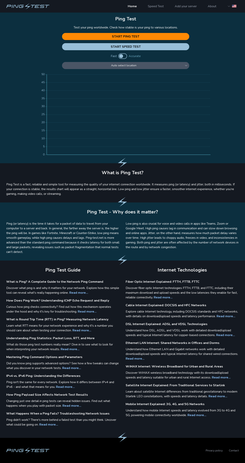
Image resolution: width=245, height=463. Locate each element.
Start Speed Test (126, 47)
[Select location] (125, 65)
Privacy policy (214, 450)
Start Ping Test (125, 36)
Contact (234, 450)
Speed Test (156, 6)
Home (132, 6)
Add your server (186, 6)
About (212, 6)
